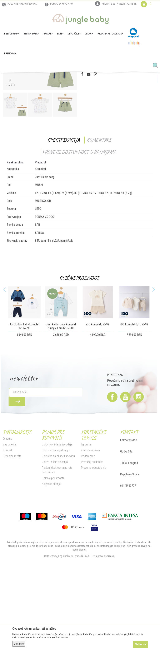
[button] (157, 66)
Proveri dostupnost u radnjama (78, 225)
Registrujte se (127, 3)
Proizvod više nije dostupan (102, 129)
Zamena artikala (90, 524)
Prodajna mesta (11, 530)
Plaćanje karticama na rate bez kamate (58, 544)
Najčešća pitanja (50, 557)
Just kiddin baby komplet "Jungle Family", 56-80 (60, 400)
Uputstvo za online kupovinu (57, 530)
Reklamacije (87, 530)
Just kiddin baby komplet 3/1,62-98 (24, 400)
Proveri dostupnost (99, 113)
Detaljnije (19, 643)
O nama (6, 512)
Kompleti (53, 78)
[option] (39, 127)
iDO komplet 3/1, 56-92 (134, 398)
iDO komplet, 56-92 (96, 398)
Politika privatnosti (52, 552)
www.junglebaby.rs (61, 630)
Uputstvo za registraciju (55, 524)
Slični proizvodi (78, 351)
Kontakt (6, 524)
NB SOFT (86, 630)
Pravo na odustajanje (93, 541)
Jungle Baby (8, 78)
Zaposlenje (8, 518)
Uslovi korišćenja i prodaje (56, 518)
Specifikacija (63, 213)
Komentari (98, 213)
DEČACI (42, 78)
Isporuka (86, 518)
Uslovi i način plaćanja (54, 535)
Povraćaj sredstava (92, 535)
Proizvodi (22, 78)
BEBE (33, 78)
